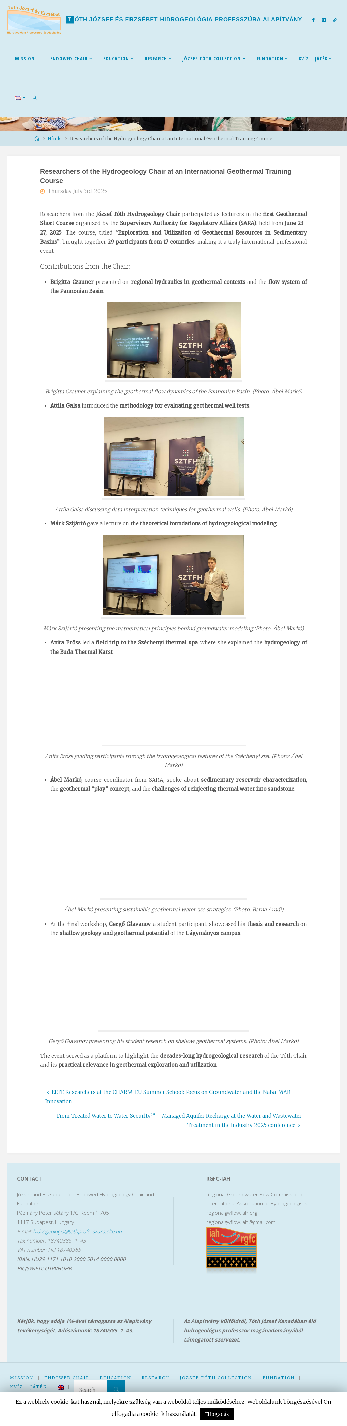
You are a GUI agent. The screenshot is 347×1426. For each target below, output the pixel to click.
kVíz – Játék (28, 1387)
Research (155, 1377)
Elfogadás (217, 1414)
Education (115, 1377)
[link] (35, 97)
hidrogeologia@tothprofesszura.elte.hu (77, 1231)
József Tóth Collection (216, 1377)
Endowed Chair (66, 1377)
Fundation (279, 1377)
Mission (21, 1377)
